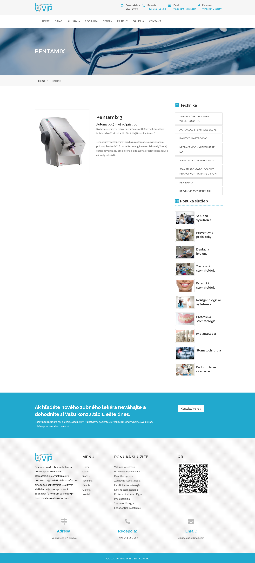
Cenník (107, 21)
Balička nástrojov (193, 138)
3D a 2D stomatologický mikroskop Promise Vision (198, 171)
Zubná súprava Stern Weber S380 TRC (194, 118)
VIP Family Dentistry (212, 8)
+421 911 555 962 (157, 8)
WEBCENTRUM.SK (137, 558)
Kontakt (155, 21)
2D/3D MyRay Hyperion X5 (196, 160)
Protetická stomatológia (128, 494)
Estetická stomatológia (127, 485)
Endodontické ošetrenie (127, 507)
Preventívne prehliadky (127, 471)
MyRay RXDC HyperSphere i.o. (197, 149)
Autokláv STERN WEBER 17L (197, 129)
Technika (91, 21)
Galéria (138, 21)
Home (46, 21)
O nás (58, 21)
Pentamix (186, 182)
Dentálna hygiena (123, 475)
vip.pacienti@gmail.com (185, 8)
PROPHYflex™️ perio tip (195, 191)
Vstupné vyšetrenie (124, 466)
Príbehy (122, 21)
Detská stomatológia (126, 489)
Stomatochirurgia (124, 503)
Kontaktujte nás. (191, 408)
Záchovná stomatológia (127, 480)
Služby (72, 21)
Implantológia (122, 498)
